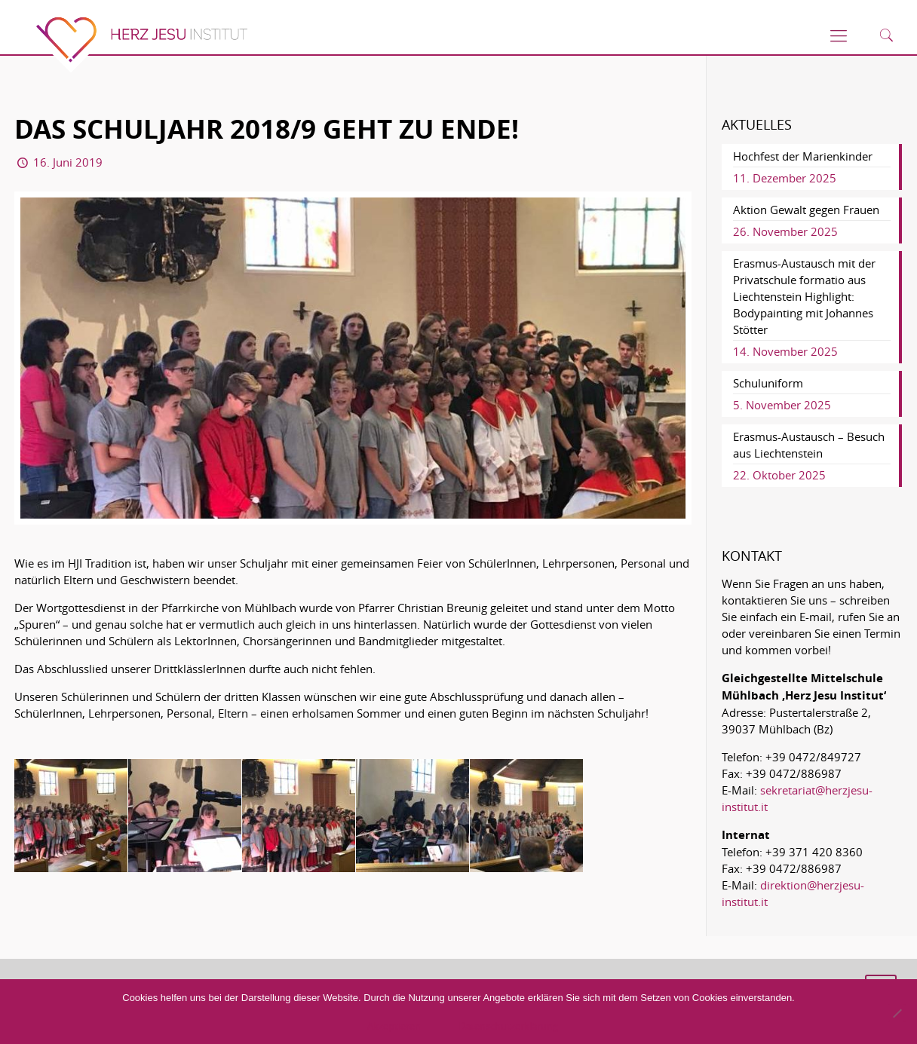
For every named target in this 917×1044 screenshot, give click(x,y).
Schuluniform (768, 382)
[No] (897, 1013)
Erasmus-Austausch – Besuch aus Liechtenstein (809, 445)
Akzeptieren (394, 1026)
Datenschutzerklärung (508, 1026)
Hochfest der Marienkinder (803, 156)
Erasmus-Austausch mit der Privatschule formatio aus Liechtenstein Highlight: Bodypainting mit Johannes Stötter (804, 296)
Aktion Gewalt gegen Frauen (806, 209)
